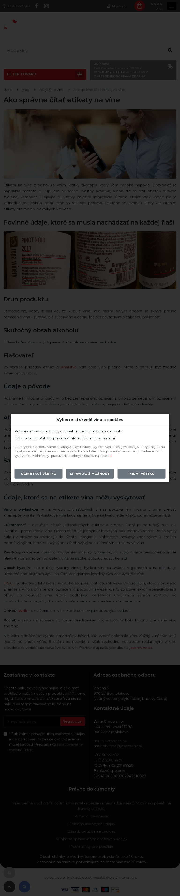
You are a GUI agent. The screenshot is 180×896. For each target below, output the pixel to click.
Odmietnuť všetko (38, 474)
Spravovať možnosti (90, 474)
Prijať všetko (141, 474)
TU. (110, 456)
